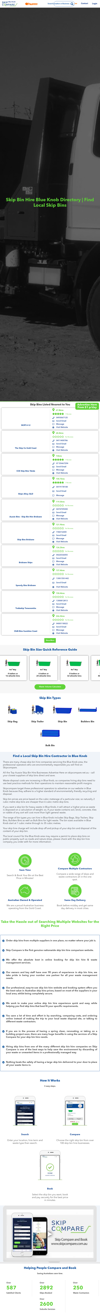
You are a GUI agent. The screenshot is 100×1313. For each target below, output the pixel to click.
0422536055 (62, 555)
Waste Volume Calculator (50, 687)
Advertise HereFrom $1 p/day (87, 406)
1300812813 (62, 601)
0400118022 (62, 624)
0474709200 (62, 509)
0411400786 (62, 441)
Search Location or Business (49, 4)
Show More (50, 640)
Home (74, 4)
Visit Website (62, 427)
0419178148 (62, 487)
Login (94, 4)
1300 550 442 (62, 579)
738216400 (61, 532)
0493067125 (62, 418)
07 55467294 (62, 463)
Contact (84, 4)
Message (60, 424)
